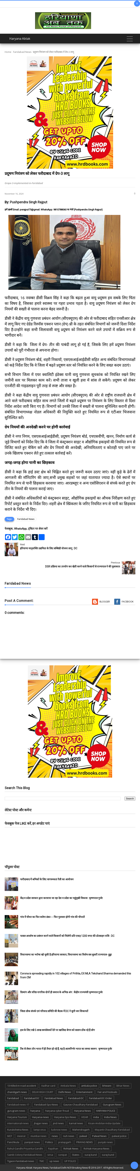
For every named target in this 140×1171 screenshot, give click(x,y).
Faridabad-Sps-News (46, 1104)
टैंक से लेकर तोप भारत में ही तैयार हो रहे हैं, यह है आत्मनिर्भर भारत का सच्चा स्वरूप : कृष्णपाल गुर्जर (66, 1048)
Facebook (127, 601)
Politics (49, 1142)
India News (110, 1117)
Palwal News (99, 1136)
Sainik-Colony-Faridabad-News (24, 1154)
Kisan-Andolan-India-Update (104, 1123)
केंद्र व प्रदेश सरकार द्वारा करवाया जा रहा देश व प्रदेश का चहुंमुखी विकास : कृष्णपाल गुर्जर (61, 898)
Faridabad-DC (76, 1098)
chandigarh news (17, 1092)
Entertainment (84, 1092)
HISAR (84, 1117)
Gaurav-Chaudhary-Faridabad (80, 1104)
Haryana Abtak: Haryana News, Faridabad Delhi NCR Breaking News (52, 1167)
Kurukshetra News (17, 1129)
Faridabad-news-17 (18, 1104)
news (55, 1136)
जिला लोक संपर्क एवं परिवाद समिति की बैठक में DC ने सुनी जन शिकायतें (54, 1011)
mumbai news (38, 1136)
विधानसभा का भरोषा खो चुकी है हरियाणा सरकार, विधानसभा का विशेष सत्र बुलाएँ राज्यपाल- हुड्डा (66, 954)
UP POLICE (70, 1161)
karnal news (76, 1123)
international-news (18, 1123)
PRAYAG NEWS (84, 1142)
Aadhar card (48, 1085)
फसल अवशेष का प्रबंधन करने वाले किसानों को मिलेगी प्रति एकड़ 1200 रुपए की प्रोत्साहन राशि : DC (67, 935)
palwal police (119, 1136)
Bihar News (122, 1085)
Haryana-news (40, 1117)
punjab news (105, 1142)
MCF (9, 1136)
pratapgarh (64, 1142)
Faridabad (13, 1098)
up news (54, 1161)
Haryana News (82, 1110)
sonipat (62, 1154)
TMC (41, 1161)
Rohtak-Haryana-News (96, 1148)
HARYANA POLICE (105, 1110)
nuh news (68, 1136)
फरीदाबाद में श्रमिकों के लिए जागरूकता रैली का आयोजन (47, 879)
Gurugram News (112, 1104)
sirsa (50, 1154)
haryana (35, 1110)
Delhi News (64, 1092)
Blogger (104, 601)
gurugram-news (16, 1110)
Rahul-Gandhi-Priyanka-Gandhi (25, 1148)
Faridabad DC (31, 1098)
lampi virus (40, 1129)
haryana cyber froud (57, 1110)
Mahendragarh (81, 1129)
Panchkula (13, 1142)
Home (8, 52)
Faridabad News (22, 52)
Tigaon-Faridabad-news (20, 1161)
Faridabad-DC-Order (100, 1098)
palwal (83, 1136)
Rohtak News (70, 1148)
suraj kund (91, 1154)
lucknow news (59, 1129)
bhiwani (106, 1085)
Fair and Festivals (107, 1092)
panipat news (32, 1142)
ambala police (89, 1085)
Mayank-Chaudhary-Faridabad (112, 1129)
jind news (58, 1123)
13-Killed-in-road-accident (21, 1085)
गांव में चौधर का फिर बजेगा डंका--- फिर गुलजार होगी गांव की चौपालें (52, 916)
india (96, 1117)
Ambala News (68, 1085)
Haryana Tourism (17, 1117)
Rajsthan (53, 1148)
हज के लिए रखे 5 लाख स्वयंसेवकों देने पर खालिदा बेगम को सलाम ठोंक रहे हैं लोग (57, 1030)
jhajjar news (41, 1123)
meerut (21, 1136)
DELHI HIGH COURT (42, 1092)
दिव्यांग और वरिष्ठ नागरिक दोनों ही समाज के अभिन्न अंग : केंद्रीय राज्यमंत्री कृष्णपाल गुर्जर (61, 992)
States (75, 1154)
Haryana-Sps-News (65, 1117)
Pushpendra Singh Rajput (28, 202)
